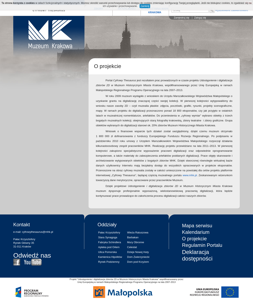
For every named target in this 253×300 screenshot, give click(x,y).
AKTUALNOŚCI (126, 8)
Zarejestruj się (181, 17)
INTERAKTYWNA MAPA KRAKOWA (155, 10)
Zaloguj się (200, 17)
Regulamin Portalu (202, 245)
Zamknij (145, 6)
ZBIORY (98, 8)
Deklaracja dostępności (197, 255)
